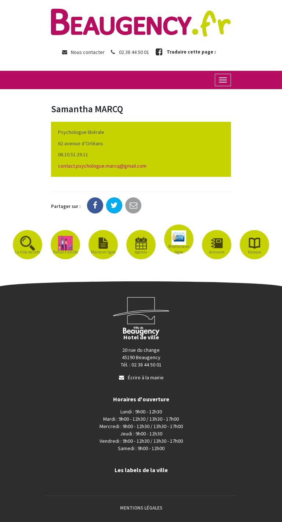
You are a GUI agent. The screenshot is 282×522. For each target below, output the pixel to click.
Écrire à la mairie (141, 377)
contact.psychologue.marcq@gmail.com (102, 166)
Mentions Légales (141, 508)
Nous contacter (83, 52)
